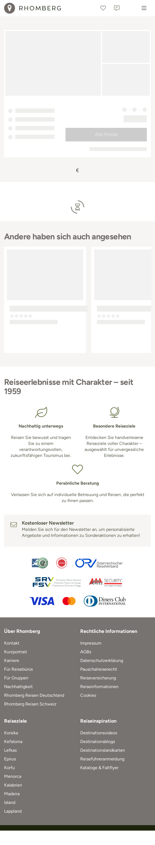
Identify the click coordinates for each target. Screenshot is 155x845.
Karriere (11, 660)
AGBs (85, 651)
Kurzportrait (15, 651)
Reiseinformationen (99, 686)
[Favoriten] (103, 8)
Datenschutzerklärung (101, 660)
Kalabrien (13, 785)
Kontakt (11, 643)
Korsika (11, 732)
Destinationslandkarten (102, 750)
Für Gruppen (16, 677)
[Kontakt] (117, 8)
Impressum (91, 643)
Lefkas (10, 750)
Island (9, 802)
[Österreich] (130, 8)
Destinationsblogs (97, 741)
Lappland (13, 811)
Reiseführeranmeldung (102, 759)
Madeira (12, 793)
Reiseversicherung (98, 677)
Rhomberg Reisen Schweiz (30, 704)
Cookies (88, 695)
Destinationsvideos (98, 732)
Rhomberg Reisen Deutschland (34, 695)
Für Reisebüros (18, 669)
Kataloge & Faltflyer (99, 767)
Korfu (9, 767)
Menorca (12, 776)
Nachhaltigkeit (18, 686)
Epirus (10, 759)
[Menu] (144, 8)
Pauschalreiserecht (98, 669)
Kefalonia (13, 741)
